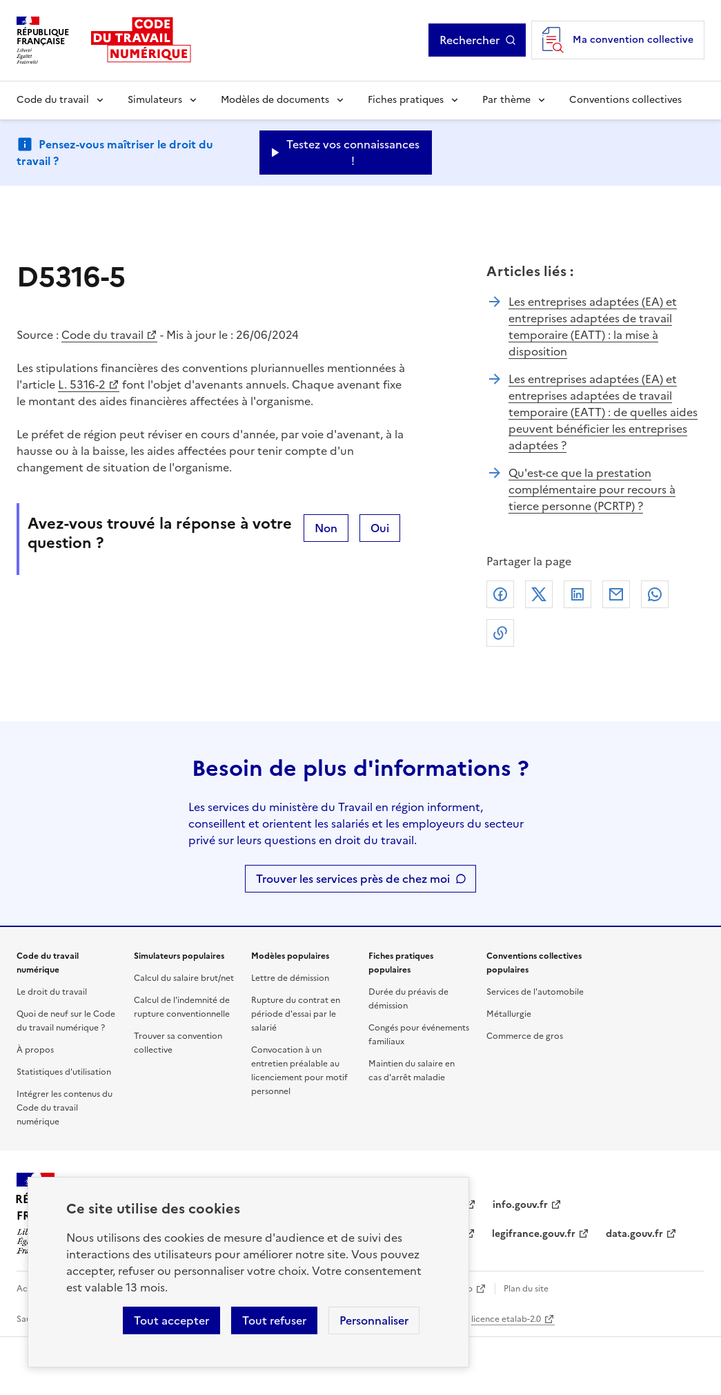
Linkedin (577, 594)
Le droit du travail (52, 992)
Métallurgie (508, 1014)
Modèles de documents (275, 99)
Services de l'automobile (535, 992)
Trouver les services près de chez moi (353, 878)
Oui (380, 528)
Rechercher (478, 40)
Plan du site (526, 1288)
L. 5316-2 (82, 384)
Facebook (500, 594)
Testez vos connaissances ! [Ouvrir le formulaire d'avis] (352, 152)
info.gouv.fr (520, 1205)
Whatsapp (655, 594)
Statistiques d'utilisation (64, 1072)
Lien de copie (500, 633)
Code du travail (53, 99)
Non (326, 528)
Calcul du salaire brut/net (184, 978)
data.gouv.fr (634, 1234)
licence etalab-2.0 (506, 1319)
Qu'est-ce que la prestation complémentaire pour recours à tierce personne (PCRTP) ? (591, 489)
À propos (35, 1050)
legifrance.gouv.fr (533, 1234)
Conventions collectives (625, 99)
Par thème (506, 99)
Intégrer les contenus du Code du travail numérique (64, 1108)
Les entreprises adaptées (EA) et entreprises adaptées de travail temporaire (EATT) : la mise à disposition (592, 326)
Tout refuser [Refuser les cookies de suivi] (274, 1320)
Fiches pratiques (406, 99)
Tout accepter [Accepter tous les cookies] (171, 1320)
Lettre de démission (290, 978)
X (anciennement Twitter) (539, 594)
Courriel (616, 594)
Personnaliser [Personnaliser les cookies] (373, 1320)
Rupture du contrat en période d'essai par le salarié (295, 1014)
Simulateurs (155, 99)
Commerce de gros (524, 1036)
